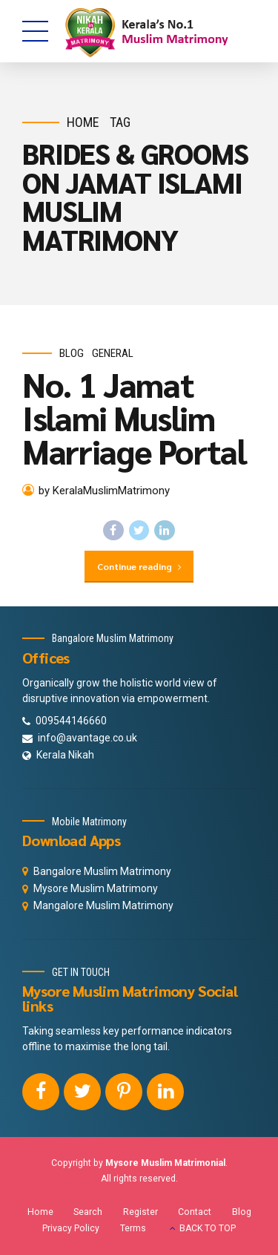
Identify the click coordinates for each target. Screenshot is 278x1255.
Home (83, 122)
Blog (71, 353)
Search (87, 1212)
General (112, 353)
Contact (194, 1212)
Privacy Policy (70, 1228)
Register (140, 1212)
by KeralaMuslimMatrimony (104, 490)
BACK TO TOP (207, 1228)
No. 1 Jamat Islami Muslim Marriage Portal (134, 417)
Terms (133, 1228)
